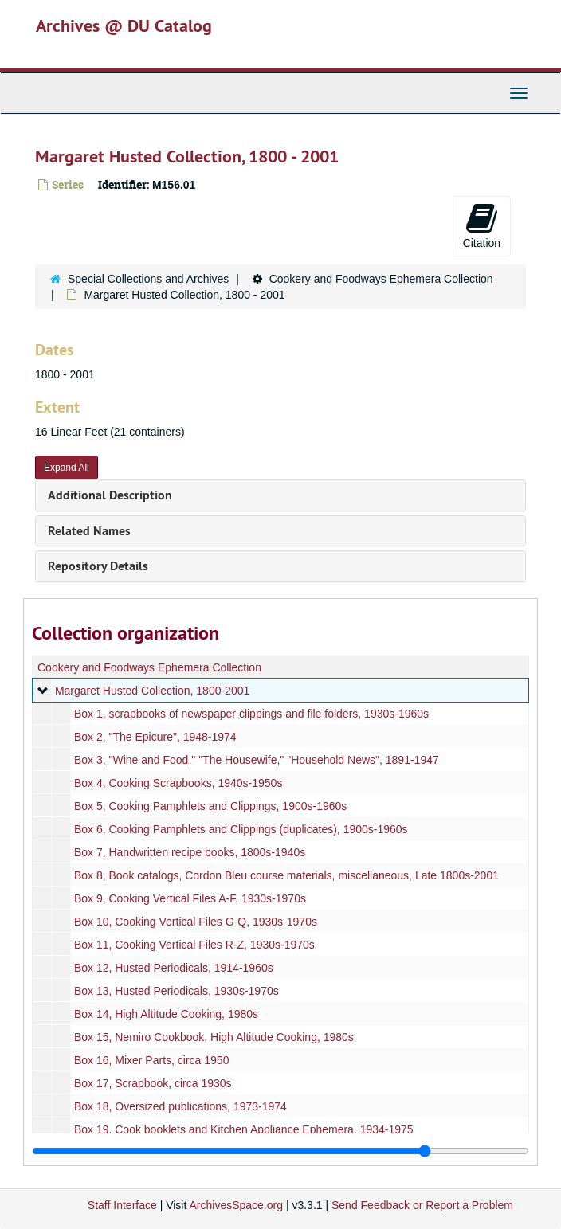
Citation (481, 225)
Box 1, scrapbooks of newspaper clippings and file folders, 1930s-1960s (251, 713)
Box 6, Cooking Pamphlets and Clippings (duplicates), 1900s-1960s (241, 829)
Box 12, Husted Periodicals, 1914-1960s (173, 967)
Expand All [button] (66, 467)
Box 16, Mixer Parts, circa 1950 (152, 1060)
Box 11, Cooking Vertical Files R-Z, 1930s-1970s (194, 944)
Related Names (89, 531)
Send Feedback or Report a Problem (422, 1205)
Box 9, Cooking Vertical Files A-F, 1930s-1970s (190, 898)
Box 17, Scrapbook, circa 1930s (153, 1083)
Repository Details (98, 566)
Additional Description (110, 495)
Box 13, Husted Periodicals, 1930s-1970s (176, 990)
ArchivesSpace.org (236, 1205)
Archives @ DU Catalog (124, 25)
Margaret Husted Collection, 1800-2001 (152, 690)
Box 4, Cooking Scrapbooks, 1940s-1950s (178, 783)
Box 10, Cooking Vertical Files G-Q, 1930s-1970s (195, 921)
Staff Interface (122, 1205)
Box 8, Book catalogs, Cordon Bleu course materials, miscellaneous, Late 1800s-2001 (286, 875)
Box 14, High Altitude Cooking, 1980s (166, 1014)
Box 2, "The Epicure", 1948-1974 (155, 736)
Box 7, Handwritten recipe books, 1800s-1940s (189, 852)
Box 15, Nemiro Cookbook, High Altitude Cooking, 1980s (214, 1037)
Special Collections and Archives (148, 278)
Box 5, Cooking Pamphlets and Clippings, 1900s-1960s (210, 806)
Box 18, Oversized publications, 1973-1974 (180, 1106)
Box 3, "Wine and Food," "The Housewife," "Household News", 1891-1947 (256, 759)
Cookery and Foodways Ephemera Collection (381, 278)
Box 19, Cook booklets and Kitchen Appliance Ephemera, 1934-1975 (244, 1129)
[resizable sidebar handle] (280, 1151)
